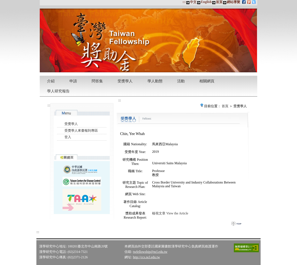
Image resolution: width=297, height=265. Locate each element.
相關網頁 (206, 81)
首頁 (219, 2)
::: (184, 2)
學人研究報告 (58, 91)
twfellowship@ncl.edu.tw (150, 252)
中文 (193, 2)
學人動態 (155, 81)
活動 (181, 81)
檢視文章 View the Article (170, 213)
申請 (73, 81)
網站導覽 (233, 2)
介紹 (51, 81)
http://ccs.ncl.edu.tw (146, 257)
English (206, 2)
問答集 (97, 81)
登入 (67, 137)
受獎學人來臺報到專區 (81, 130)
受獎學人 (125, 81)
